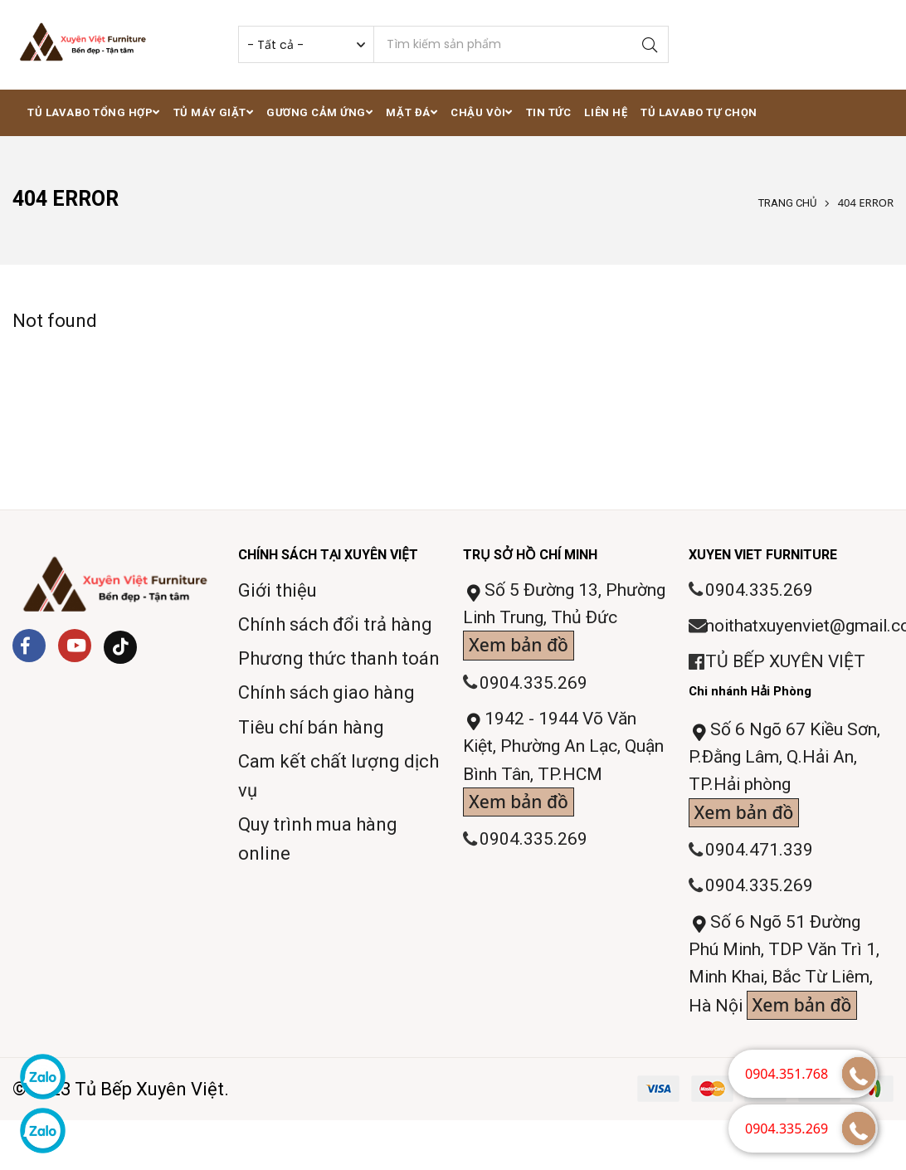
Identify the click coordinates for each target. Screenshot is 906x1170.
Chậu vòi (482, 112)
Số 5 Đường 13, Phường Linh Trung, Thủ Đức (561, 622)
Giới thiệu (277, 590)
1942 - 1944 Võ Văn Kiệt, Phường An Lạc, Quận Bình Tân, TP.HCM (560, 772)
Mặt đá (411, 112)
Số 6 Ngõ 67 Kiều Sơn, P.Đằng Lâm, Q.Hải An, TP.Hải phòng (789, 781)
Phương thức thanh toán (339, 658)
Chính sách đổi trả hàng (335, 624)
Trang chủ (787, 203)
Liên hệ (605, 112)
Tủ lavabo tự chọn (699, 112)
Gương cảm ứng (319, 112)
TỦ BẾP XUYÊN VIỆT (788, 665)
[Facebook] (29, 645)
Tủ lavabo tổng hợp (93, 112)
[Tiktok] (120, 647)
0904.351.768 (786, 1074)
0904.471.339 (760, 861)
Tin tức (549, 112)
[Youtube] (74, 645)
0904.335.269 (534, 687)
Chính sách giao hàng (326, 692)
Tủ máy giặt (213, 112)
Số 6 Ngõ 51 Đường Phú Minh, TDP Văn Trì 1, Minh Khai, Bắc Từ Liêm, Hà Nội (789, 982)
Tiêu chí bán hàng (311, 727)
